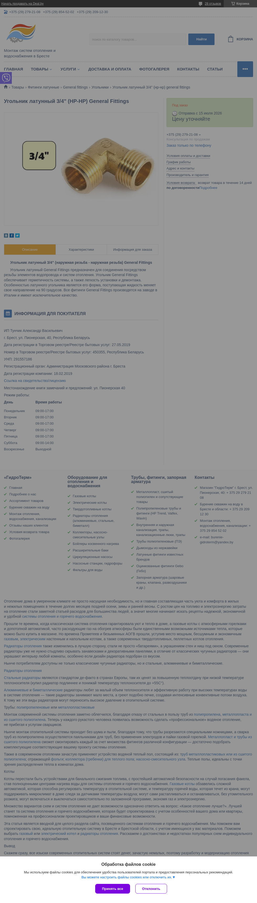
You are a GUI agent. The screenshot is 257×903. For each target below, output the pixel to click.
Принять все (112, 889)
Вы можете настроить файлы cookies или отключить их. (126, 877)
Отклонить (151, 889)
